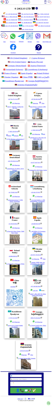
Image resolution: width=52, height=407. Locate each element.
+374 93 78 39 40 (24, 350)
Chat (4, 37)
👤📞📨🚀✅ (26, 390)
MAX (8, 135)
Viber (41, 103)
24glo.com (20, 398)
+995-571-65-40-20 (35, 318)
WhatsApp (12, 37)
